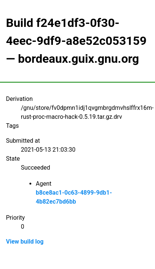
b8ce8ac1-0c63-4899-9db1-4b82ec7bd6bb (74, 197)
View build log (25, 241)
